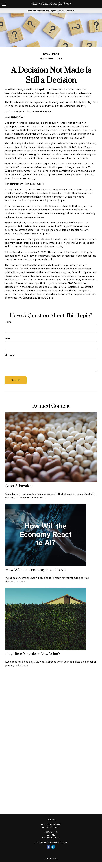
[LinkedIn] (53, 847)
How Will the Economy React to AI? (35, 569)
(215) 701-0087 (54, 824)
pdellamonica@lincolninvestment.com (51, 842)
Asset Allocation (19, 485)
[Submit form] (16, 380)
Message (10, 354)
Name (8, 321)
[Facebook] (48, 847)
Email (8, 338)
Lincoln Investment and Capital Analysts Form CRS (51, 10)
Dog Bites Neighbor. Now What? (32, 653)
